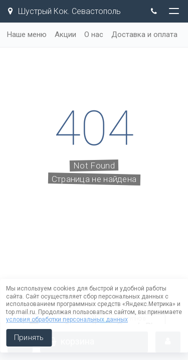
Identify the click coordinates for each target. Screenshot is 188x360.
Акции (65, 34)
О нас (93, 34)
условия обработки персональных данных (67, 319)
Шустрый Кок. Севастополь (64, 11)
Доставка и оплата (144, 34)
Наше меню (27, 34)
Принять (29, 337)
